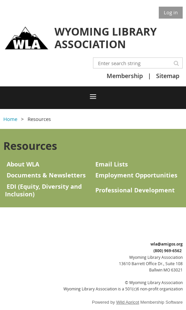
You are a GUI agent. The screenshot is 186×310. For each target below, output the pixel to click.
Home (10, 119)
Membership (125, 76)
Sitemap (167, 76)
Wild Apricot (127, 302)
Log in (171, 12)
